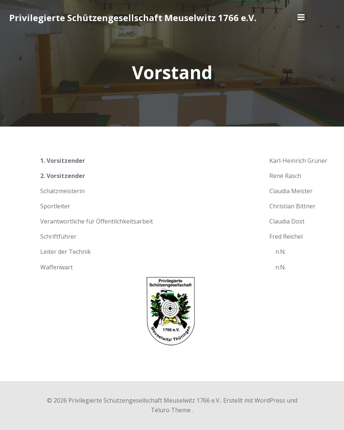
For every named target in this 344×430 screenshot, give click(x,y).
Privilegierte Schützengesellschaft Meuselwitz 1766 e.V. (132, 17)
